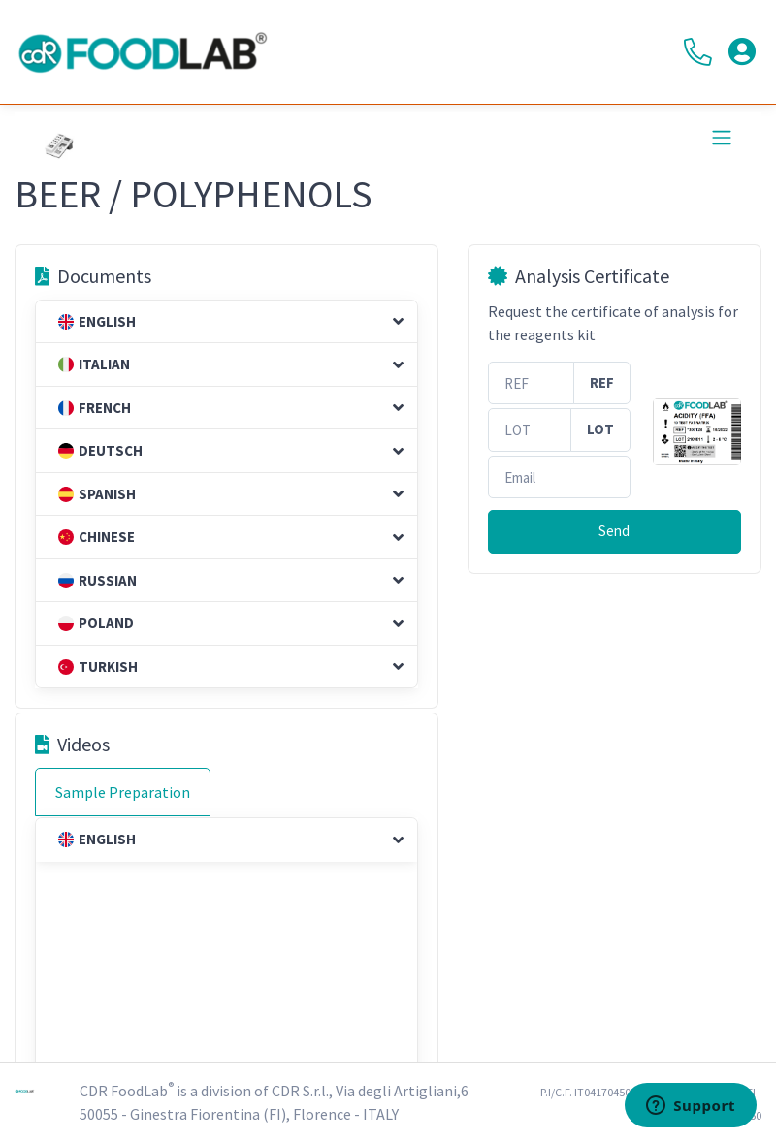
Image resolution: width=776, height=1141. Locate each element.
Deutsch (100, 450)
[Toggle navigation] (721, 137)
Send (614, 531)
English (97, 321)
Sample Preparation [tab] (122, 792)
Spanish (97, 494)
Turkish (98, 666)
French (94, 407)
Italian (94, 364)
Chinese (96, 536)
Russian (97, 580)
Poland (96, 623)
